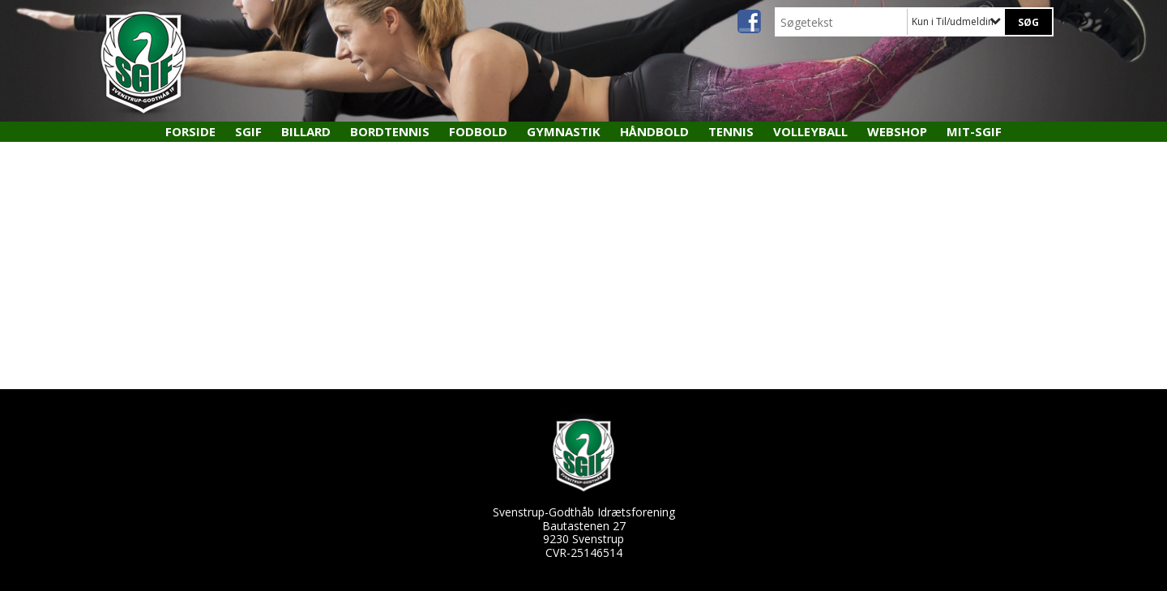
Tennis (731, 131)
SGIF (248, 131)
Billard (306, 131)
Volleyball (810, 131)
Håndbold (654, 131)
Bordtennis (390, 131)
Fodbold (478, 131)
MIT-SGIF (974, 131)
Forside (190, 131)
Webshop (897, 131)
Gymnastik (564, 131)
